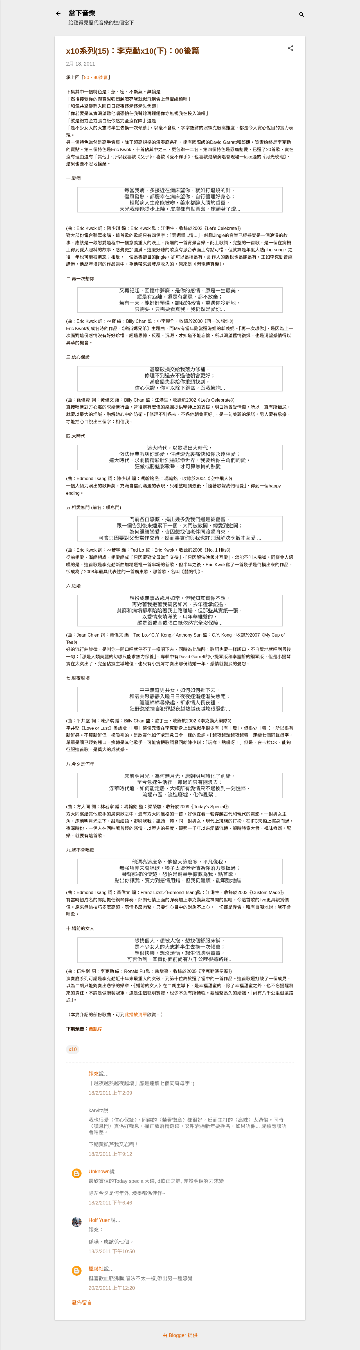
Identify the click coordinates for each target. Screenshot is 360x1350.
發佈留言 (82, 1303)
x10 (73, 1049)
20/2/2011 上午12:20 (112, 1288)
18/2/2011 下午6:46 (110, 1203)
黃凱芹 (95, 1029)
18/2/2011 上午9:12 (110, 1154)
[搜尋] (301, 15)
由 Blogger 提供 (180, 1335)
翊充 (94, 1074)
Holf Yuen (100, 1220)
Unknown (99, 1171)
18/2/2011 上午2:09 (110, 1093)
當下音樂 (81, 13)
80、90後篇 (96, 77)
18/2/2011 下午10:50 (112, 1251)
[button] (290, 49)
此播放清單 (136, 1014)
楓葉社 (96, 1269)
